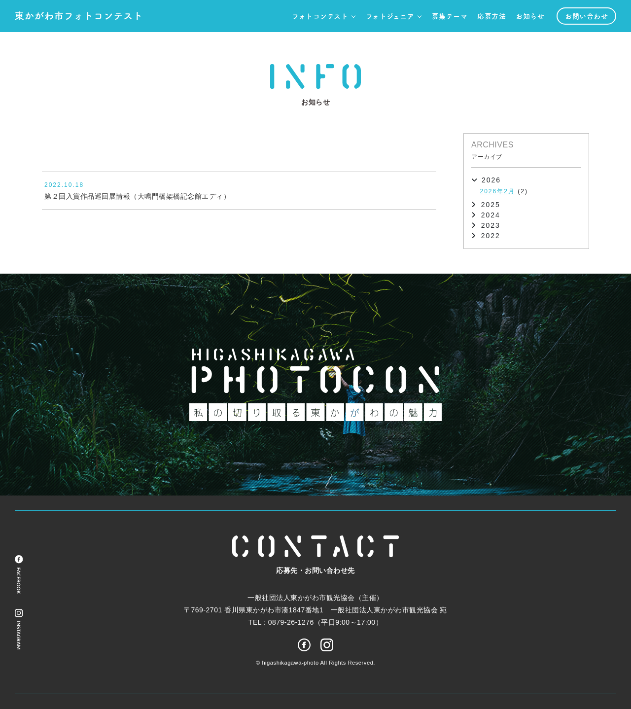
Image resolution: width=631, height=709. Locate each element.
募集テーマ (450, 16)
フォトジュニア (390, 16)
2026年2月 (497, 191)
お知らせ (530, 16)
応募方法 (491, 16)
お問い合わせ (586, 16)
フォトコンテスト (320, 16)
